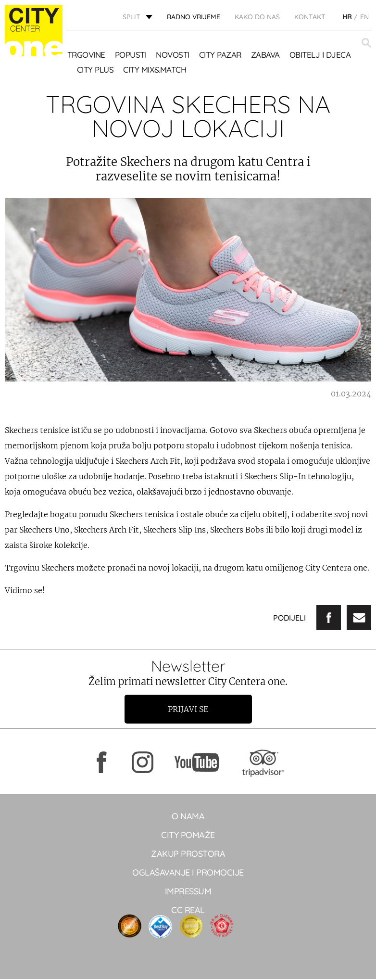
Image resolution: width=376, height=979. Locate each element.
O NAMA (188, 816)
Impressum (188, 891)
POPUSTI (131, 55)
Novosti (172, 55)
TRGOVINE (86, 55)
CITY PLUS (95, 69)
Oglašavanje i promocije (188, 872)
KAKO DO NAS (257, 17)
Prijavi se (188, 709)
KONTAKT (310, 17)
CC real (188, 909)
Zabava (265, 55)
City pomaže (188, 834)
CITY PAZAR (220, 55)
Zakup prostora (188, 853)
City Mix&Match (154, 69)
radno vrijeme (193, 17)
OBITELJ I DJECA (320, 55)
